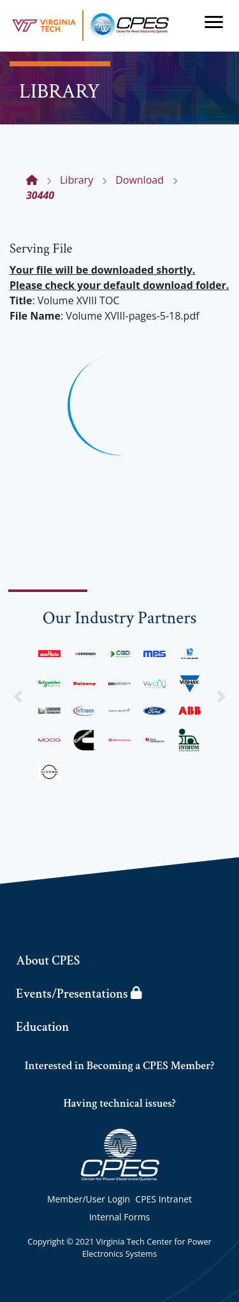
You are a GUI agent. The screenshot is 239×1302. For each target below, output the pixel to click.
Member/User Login (88, 1199)
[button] (18, 696)
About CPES (48, 960)
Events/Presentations (78, 994)
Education (42, 1027)
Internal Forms (119, 1217)
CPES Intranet (163, 1199)
